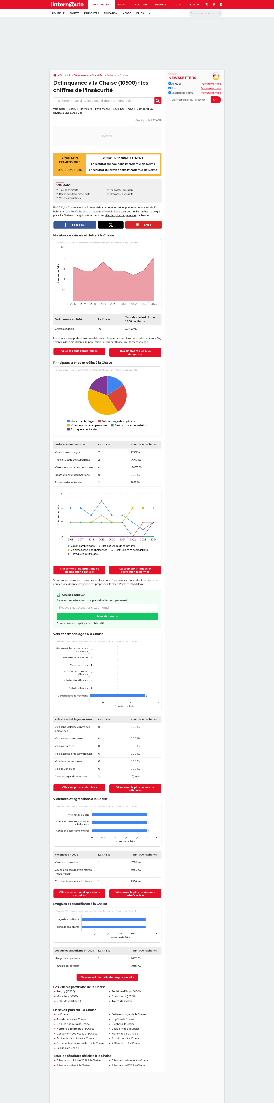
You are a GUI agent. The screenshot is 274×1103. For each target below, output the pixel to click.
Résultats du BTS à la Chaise (128, 1065)
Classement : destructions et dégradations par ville (79, 570)
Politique (58, 13)
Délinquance (81, 75)
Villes (139, 13)
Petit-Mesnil (102, 109)
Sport (122, 4)
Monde (126, 13)
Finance (160, 4)
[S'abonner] (194, 99)
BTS (79, 169)
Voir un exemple (211, 83)
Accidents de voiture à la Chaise (75, 1038)
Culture (141, 4)
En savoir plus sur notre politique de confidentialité (80, 623)
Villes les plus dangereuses (79, 351)
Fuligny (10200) (66, 991)
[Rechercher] (206, 13)
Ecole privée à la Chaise (125, 1028)
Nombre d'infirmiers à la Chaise (75, 1028)
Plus (194, 4)
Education (110, 13)
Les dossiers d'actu (180, 92)
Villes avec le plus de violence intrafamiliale (135, 894)
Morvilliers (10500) (67, 996)
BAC (60, 169)
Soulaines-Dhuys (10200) (126, 991)
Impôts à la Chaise (123, 1019)
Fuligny (72, 109)
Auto (177, 4)
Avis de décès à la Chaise (71, 1019)
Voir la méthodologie (136, 342)
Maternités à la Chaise (125, 1033)
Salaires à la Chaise (68, 1048)
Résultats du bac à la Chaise (73, 1065)
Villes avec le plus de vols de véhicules (135, 789)
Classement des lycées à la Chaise (77, 1033)
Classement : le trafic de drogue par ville (107, 977)
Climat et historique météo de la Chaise (80, 1043)
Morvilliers (86, 109)
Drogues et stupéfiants (121, 194)
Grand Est (97, 75)
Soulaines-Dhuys (123, 109)
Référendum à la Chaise (126, 1043)
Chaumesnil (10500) (123, 996)
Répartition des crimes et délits (74, 194)
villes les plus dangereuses (120, 215)
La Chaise (62, 1014)
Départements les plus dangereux (135, 352)
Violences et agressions (121, 190)
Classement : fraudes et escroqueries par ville (135, 570)
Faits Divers (91, 13)
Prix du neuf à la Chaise (125, 1038)
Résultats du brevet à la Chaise (130, 1060)
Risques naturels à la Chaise (73, 1024)
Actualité (65, 75)
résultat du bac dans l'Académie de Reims (125, 164)
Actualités (101, 4)
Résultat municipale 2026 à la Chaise (78, 1060)
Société (74, 13)
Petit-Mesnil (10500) (69, 1001)
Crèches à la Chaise (123, 1024)
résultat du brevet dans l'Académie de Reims (125, 170)
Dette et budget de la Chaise (129, 1014)
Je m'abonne (105, 616)
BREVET (70, 169)
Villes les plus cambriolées (79, 787)
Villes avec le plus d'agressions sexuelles (79, 894)
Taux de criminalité (68, 190)
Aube (110, 75)
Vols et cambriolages (69, 198)
